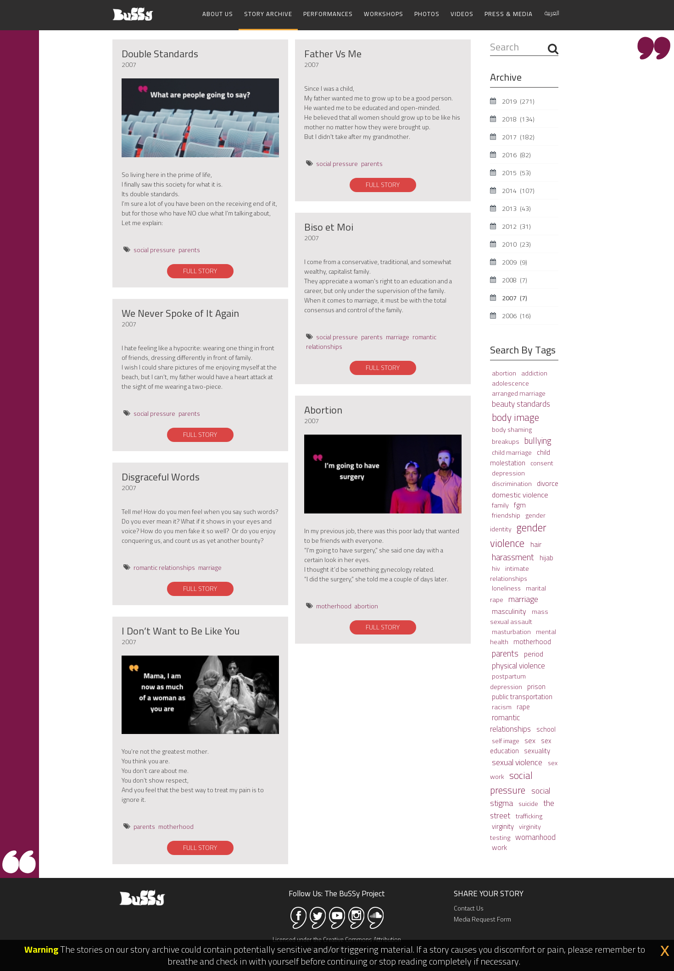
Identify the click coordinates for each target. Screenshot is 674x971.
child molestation (520, 457)
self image (506, 741)
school (546, 729)
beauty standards (521, 404)
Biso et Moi (328, 227)
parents (189, 250)
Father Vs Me (333, 53)
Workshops (383, 13)
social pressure (154, 250)
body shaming (512, 430)
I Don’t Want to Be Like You (181, 630)
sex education (520, 745)
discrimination (512, 484)
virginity (503, 826)
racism (502, 707)
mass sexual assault (519, 616)
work (499, 847)
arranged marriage (519, 393)
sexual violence (518, 762)
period (533, 654)
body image (515, 417)
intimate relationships (509, 573)
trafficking (529, 816)
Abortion (323, 409)
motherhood (176, 827)
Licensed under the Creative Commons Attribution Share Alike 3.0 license (337, 944)
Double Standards (160, 53)
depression (508, 473)
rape (523, 707)
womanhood (535, 837)
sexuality (537, 750)
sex (530, 740)
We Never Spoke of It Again (180, 313)
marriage (210, 568)
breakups (506, 441)
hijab (546, 557)
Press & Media (509, 13)
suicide (529, 804)
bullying (537, 441)
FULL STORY (200, 271)
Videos (462, 13)
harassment (514, 557)
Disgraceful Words (161, 476)
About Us (217, 13)
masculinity (510, 611)
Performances (328, 13)
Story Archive (268, 13)
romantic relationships (164, 568)
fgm (520, 505)
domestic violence (520, 495)
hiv (496, 568)
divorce (547, 483)
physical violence (518, 665)
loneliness (507, 588)
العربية (552, 13)
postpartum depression (508, 681)
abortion (366, 606)
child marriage (512, 452)
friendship (507, 515)
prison (536, 686)
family (501, 505)
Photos (427, 13)
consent (541, 463)
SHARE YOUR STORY (489, 893)
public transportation (522, 696)
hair (535, 544)
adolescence (510, 383)
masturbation (512, 632)
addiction (534, 373)
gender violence (518, 535)
